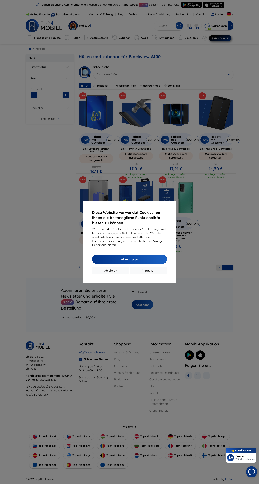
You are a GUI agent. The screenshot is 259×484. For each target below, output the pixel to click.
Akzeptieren (129, 259)
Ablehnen (110, 270)
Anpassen (148, 270)
